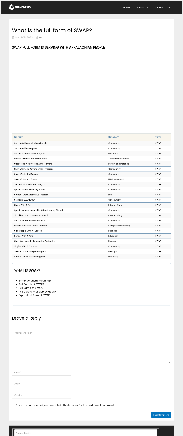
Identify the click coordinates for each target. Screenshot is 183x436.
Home (126, 7)
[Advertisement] (67, 72)
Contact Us (163, 7)
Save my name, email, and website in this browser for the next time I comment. (65, 405)
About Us (142, 7)
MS (40, 37)
